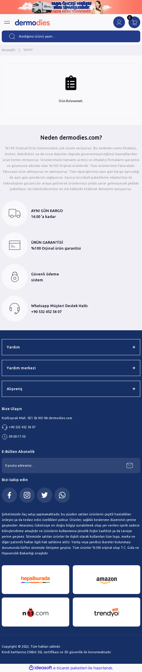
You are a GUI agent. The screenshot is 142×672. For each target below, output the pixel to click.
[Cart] (134, 22)
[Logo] (32, 22)
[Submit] (129, 465)
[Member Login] (119, 22)
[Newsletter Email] (71, 465)
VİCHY (28, 50)
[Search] (71, 36)
